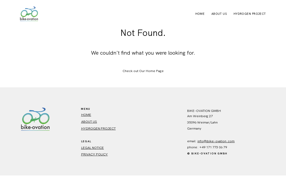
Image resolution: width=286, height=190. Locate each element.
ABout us (89, 121)
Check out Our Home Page (143, 71)
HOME (86, 114)
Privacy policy (94, 154)
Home (200, 13)
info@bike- (206, 141)
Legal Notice (92, 147)
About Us (219, 13)
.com (230, 141)
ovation (220, 141)
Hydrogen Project (250, 13)
